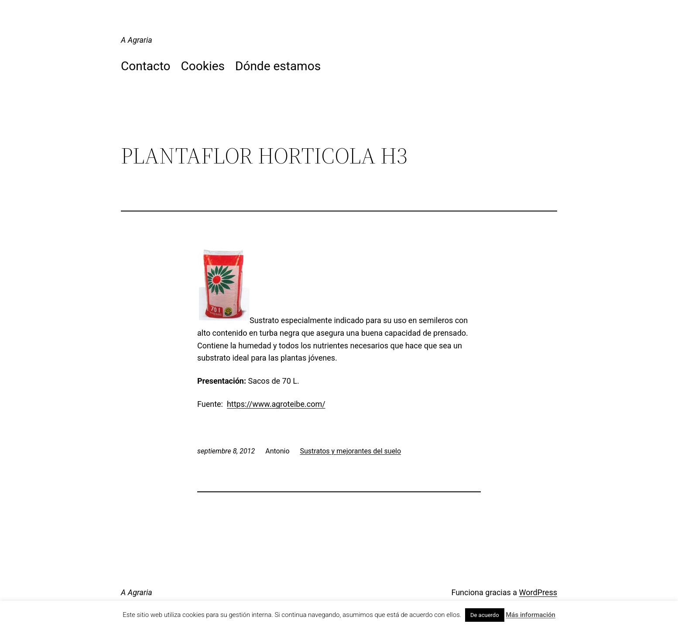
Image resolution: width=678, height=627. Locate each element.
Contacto (146, 66)
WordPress (538, 592)
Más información (530, 615)
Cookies (203, 66)
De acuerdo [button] (484, 615)
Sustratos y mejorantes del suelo (350, 451)
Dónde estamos (278, 66)
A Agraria (136, 39)
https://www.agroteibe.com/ (276, 404)
